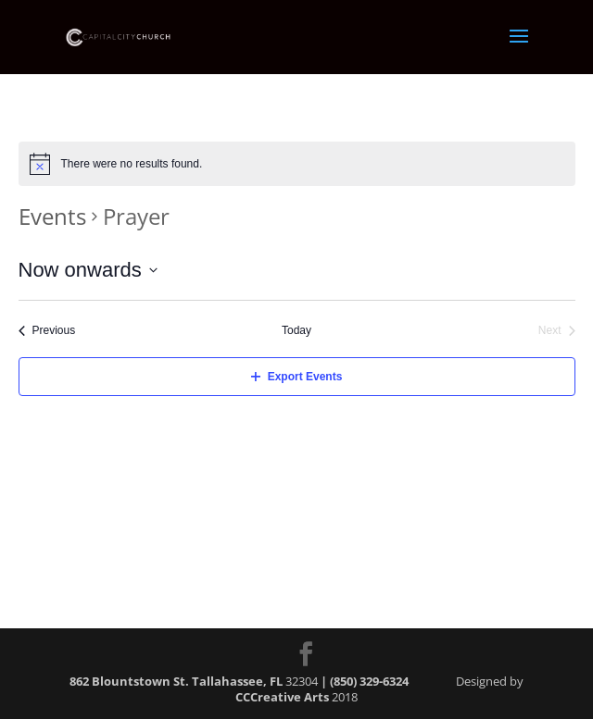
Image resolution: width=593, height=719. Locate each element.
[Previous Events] (47, 331)
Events (52, 216)
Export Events (297, 376)
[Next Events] (556, 331)
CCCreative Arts (282, 696)
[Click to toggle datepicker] (88, 269)
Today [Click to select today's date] (296, 330)
